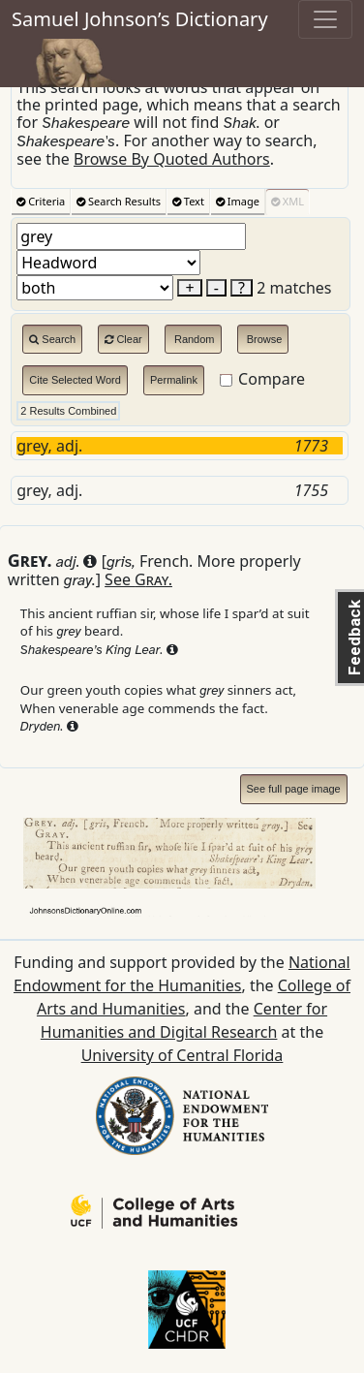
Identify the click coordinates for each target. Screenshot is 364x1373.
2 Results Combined (68, 411)
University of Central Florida (182, 1055)
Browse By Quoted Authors (172, 159)
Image (237, 201)
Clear (123, 339)
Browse (263, 339)
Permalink (173, 380)
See (138, 579)
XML (287, 201)
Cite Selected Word (75, 380)
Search (52, 339)
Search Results (118, 201)
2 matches (294, 288)
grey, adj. (179, 445)
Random (193, 339)
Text (188, 201)
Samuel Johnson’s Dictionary (140, 19)
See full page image (294, 789)
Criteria (40, 201)
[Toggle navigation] (325, 19)
